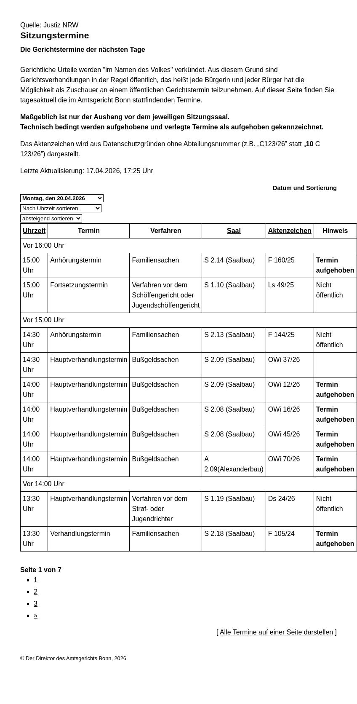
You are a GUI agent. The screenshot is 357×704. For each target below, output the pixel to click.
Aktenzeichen (290, 230)
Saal (234, 230)
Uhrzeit (34, 230)
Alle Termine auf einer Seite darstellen (276, 632)
